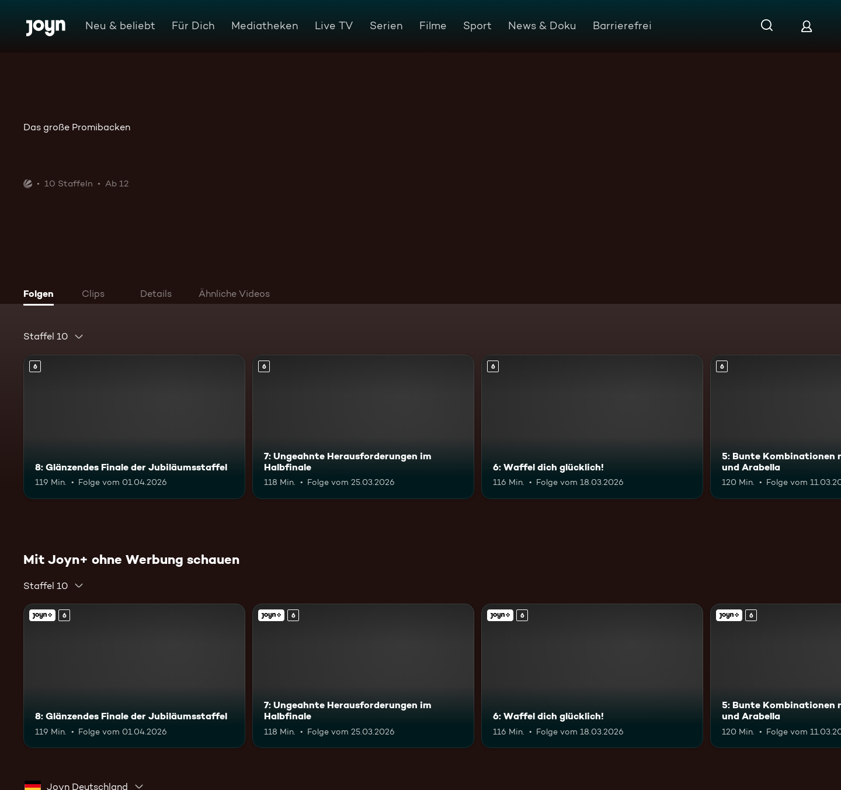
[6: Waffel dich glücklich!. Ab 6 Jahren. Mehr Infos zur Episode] (592, 427)
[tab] (41, 295)
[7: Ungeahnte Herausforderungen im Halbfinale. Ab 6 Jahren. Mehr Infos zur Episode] (363, 427)
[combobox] (54, 336)
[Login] (806, 26)
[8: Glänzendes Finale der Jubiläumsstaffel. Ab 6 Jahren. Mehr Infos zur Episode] (134, 427)
